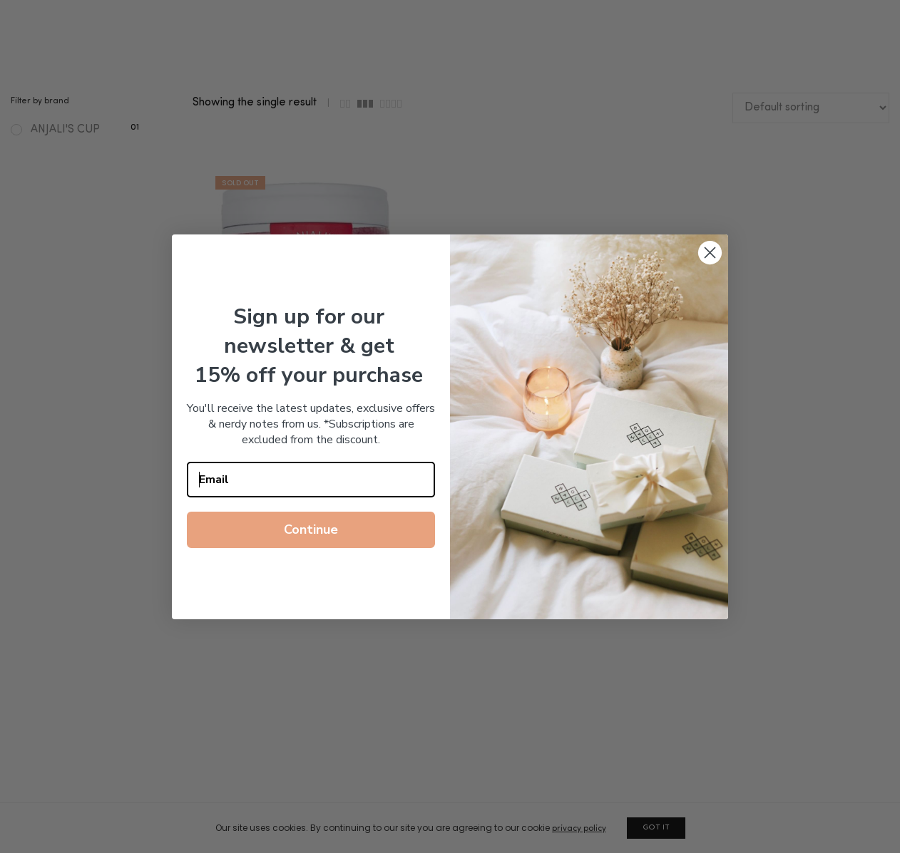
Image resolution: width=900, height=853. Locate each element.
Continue (311, 529)
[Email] (311, 479)
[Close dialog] (709, 252)
